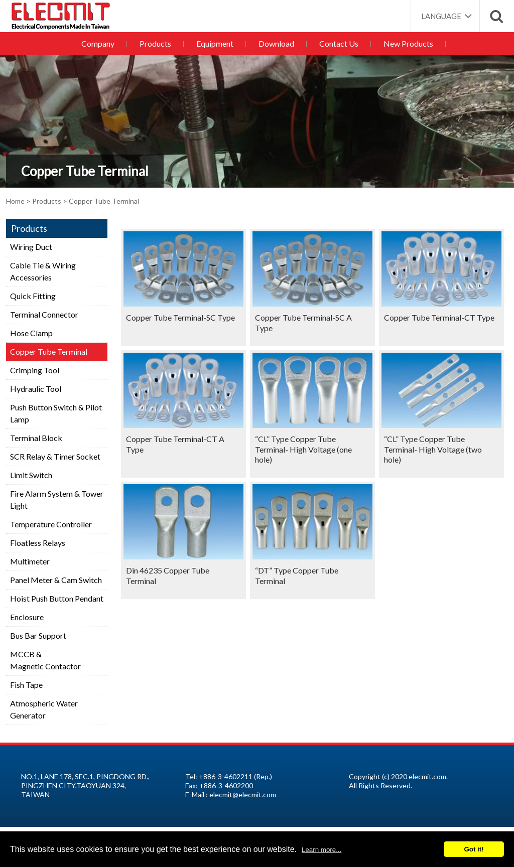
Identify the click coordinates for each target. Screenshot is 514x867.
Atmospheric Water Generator (44, 709)
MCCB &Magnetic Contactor (45, 660)
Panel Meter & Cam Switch (56, 580)
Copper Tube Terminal (48, 351)
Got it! (473, 849)
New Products (408, 43)
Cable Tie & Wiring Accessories (43, 271)
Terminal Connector (44, 314)
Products (155, 43)
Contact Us (338, 43)
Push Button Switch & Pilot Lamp (56, 413)
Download (276, 43)
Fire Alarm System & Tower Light (56, 499)
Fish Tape (26, 684)
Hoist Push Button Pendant (56, 598)
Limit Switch (31, 475)
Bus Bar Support (38, 635)
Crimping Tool (34, 370)
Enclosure (27, 617)
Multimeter (30, 561)
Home (15, 201)
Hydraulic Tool (35, 388)
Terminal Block (36, 438)
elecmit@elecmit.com (242, 794)
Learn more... (321, 849)
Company (97, 43)
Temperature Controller (51, 524)
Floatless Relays (37, 542)
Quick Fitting (33, 296)
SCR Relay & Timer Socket (55, 456)
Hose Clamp (31, 333)
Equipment (214, 43)
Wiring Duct (31, 246)
